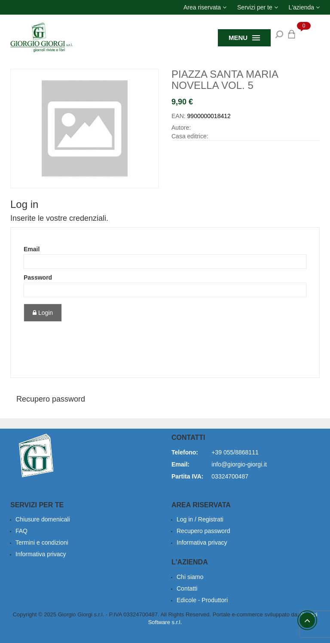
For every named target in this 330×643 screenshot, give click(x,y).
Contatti (187, 588)
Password (38, 277)
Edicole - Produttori (202, 600)
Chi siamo (190, 576)
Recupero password (50, 399)
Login (43, 312)
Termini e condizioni (41, 542)
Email (32, 249)
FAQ (21, 530)
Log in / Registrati (200, 519)
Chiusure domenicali (42, 519)
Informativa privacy (40, 554)
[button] (204, 7)
